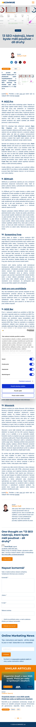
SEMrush (8, 179)
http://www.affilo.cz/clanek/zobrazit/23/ (13, 554)
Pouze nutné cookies (18, 395)
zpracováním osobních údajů (20, 659)
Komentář (5, 577)
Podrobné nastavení (25, 381)
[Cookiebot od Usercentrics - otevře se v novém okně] (27, 330)
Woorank (9, 405)
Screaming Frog (13, 234)
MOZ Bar (8, 309)
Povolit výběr (18, 390)
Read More (8, 687)
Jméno (4, 595)
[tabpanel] (18, 692)
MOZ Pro (8, 101)
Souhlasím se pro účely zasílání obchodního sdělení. (17, 660)
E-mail (4, 603)
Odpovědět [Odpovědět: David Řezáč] (7, 559)
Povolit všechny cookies (18, 386)
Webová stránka (6, 610)
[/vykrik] (17, 96)
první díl (22, 94)
